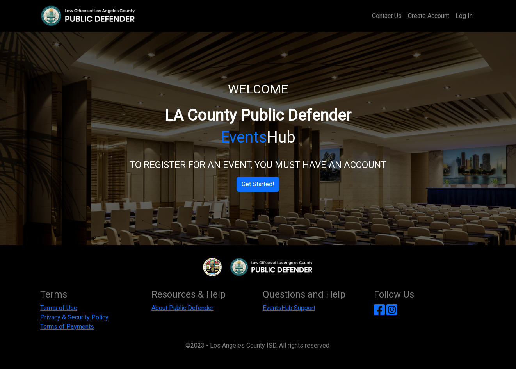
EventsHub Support (289, 308)
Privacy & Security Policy (74, 317)
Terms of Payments (67, 326)
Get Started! (258, 184)
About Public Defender (182, 308)
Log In (464, 16)
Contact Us (387, 16)
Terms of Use (58, 308)
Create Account (428, 16)
